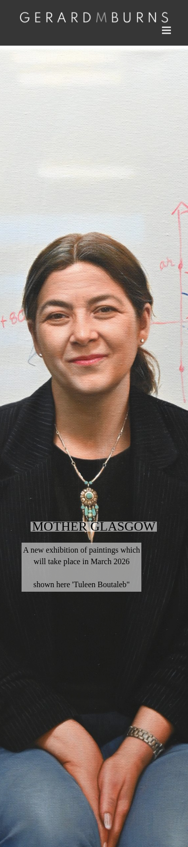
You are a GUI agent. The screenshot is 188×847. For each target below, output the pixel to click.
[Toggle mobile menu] (167, 30)
